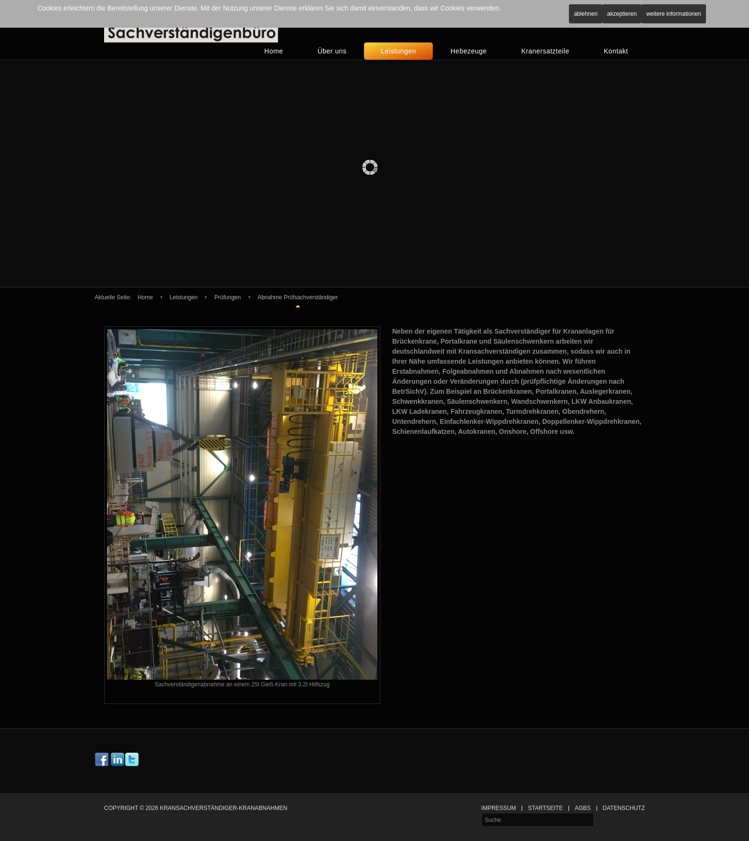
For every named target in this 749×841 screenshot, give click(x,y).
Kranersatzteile (545, 51)
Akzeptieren (622, 14)
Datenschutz (624, 808)
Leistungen (398, 51)
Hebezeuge (468, 51)
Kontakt (616, 51)
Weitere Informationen (673, 14)
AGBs (582, 808)
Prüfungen (227, 297)
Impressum (499, 808)
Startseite (545, 808)
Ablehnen (585, 14)
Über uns (332, 51)
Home (273, 51)
